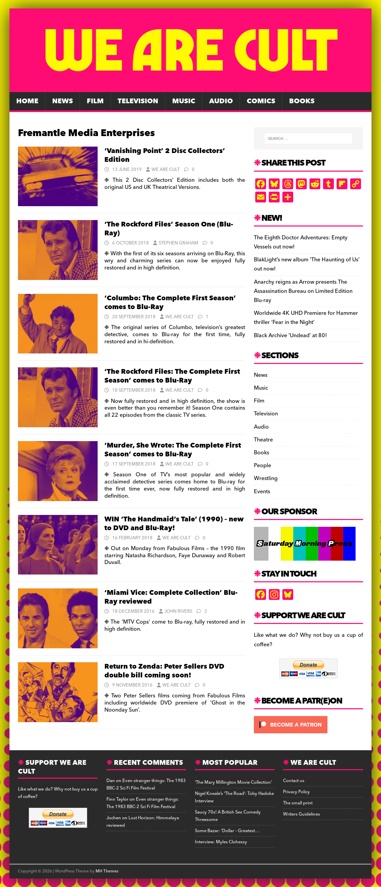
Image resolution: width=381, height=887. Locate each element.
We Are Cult (166, 169)
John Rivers (178, 611)
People (262, 465)
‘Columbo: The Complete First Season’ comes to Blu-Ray (170, 303)
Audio (221, 101)
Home (27, 101)
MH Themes (107, 871)
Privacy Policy (296, 792)
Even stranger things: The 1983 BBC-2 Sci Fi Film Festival (146, 784)
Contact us (293, 780)
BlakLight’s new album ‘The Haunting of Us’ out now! (307, 264)
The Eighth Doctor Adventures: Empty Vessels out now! (300, 242)
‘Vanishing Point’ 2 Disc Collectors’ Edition (164, 155)
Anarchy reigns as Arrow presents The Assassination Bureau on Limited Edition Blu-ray (303, 291)
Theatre (263, 440)
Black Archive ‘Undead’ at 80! (290, 335)
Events (262, 491)
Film (95, 101)
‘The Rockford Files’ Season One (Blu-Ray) (168, 229)
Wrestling (266, 478)
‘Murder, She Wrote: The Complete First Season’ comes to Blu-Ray (172, 450)
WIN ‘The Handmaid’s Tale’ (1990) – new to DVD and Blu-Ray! (174, 524)
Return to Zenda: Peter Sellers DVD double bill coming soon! (164, 671)
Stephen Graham (178, 243)
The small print (298, 803)
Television (138, 101)
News (62, 101)
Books (302, 101)
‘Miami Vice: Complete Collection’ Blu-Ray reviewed (171, 597)
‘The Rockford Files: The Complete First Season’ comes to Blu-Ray (172, 376)
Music (183, 101)
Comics (261, 101)
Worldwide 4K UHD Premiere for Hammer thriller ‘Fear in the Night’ (306, 317)
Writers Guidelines (301, 814)
